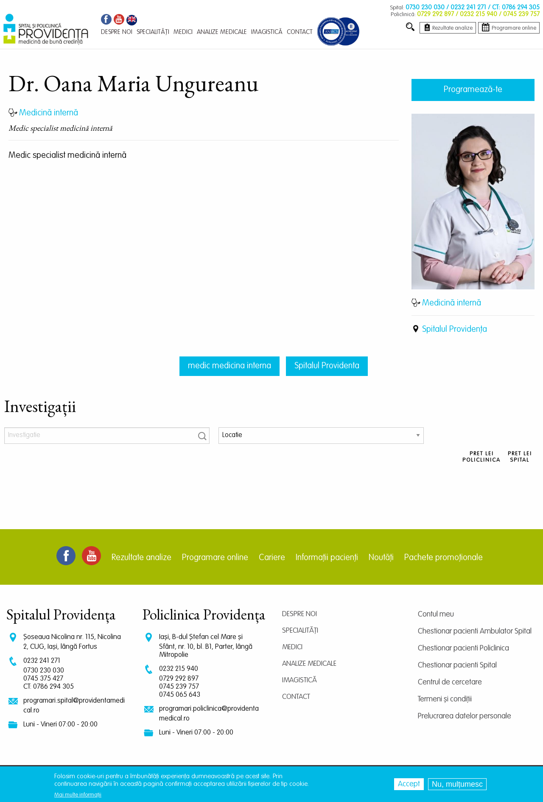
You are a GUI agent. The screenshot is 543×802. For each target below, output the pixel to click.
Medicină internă (451, 303)
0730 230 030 (43, 670)
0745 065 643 (179, 694)
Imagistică (299, 680)
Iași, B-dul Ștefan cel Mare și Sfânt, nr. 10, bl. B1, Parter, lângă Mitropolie (205, 646)
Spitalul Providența (454, 329)
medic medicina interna (229, 366)
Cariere (272, 558)
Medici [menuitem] (183, 32)
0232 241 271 (41, 661)
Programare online (215, 558)
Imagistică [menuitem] (267, 32)
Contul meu (436, 614)
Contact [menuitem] (300, 32)
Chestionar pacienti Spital (457, 665)
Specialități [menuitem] (153, 32)
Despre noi (299, 614)
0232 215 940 (178, 669)
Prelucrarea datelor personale (464, 716)
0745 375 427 (43, 678)
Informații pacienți (327, 558)
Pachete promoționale (443, 558)
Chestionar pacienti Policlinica (463, 648)
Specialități (300, 630)
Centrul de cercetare (450, 682)
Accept (409, 784)
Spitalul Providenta (326, 366)
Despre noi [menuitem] (116, 32)
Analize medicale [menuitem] (222, 32)
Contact (296, 697)
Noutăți (381, 558)
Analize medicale (309, 663)
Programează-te (473, 90)
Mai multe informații (77, 795)
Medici (292, 647)
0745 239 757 (179, 686)
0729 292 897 (179, 678)
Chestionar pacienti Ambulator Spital (475, 631)
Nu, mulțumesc (457, 784)
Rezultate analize (141, 558)
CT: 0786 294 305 (48, 686)
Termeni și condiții (445, 699)
